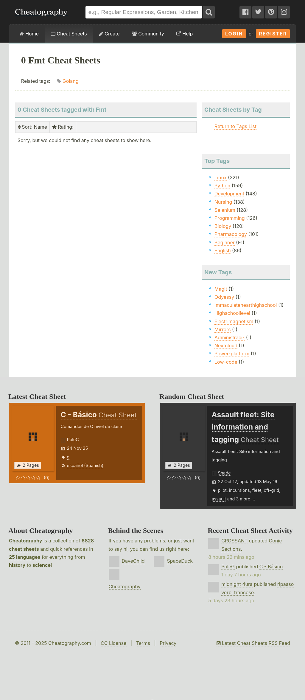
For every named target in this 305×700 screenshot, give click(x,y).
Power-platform (231, 354)
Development (229, 194)
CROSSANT (234, 541)
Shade (224, 472)
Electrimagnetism (233, 321)
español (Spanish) (85, 465)
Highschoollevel (232, 313)
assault (219, 498)
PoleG (73, 439)
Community (148, 34)
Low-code (225, 362)
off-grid (271, 490)
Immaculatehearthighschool (245, 305)
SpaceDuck (180, 561)
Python (222, 186)
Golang (71, 81)
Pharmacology (230, 234)
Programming (229, 218)
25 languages (24, 557)
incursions (239, 490)
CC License (114, 643)
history (17, 565)
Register (273, 34)
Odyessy (224, 297)
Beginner (224, 242)
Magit (220, 289)
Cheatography (25, 541)
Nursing (223, 202)
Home (29, 34)
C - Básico (271, 567)
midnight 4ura (237, 584)
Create (109, 34)
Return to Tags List (235, 126)
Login (234, 34)
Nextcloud (225, 346)
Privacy (168, 643)
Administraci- (229, 337)
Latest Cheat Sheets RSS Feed (253, 643)
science (41, 565)
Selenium (224, 210)
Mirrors (222, 329)
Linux (220, 178)
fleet (256, 490)
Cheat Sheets (69, 34)
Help (184, 34)
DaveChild (133, 561)
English (222, 250)
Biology (222, 226)
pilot (222, 490)
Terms (143, 643)
